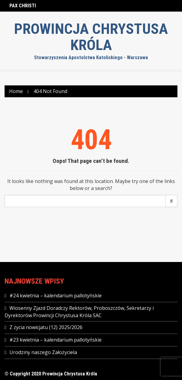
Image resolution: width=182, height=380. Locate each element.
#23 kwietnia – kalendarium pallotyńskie (55, 339)
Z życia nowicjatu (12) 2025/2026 (45, 327)
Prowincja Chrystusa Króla (91, 37)
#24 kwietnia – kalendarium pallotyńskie (55, 295)
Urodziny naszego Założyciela (43, 352)
